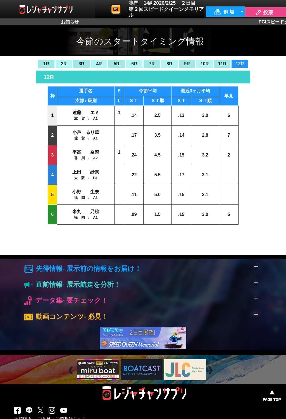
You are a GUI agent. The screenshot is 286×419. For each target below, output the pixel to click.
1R (46, 63)
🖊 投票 (264, 12)
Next (211, 370)
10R (205, 63)
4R (99, 63)
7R (151, 63)
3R (81, 63)
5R (116, 63)
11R (222, 63)
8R (169, 63)
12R (240, 63)
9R (187, 63)
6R (134, 63)
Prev (71, 370)
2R (63, 63)
